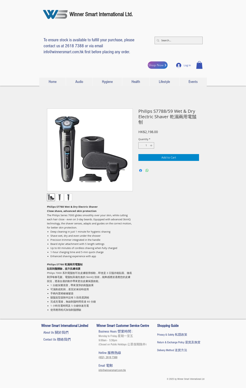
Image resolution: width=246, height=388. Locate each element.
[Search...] (178, 40)
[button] (199, 65)
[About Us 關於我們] (56, 332)
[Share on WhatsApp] (147, 170)
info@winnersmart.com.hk (64, 51)
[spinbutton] (146, 145)
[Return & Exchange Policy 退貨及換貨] (178, 342)
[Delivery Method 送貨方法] (177, 350)
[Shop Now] (158, 65)
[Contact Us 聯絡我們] (57, 339)
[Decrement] (141, 145)
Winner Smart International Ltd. (101, 14)
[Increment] (151, 145)
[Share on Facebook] (141, 170)
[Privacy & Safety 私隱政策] (172, 335)
